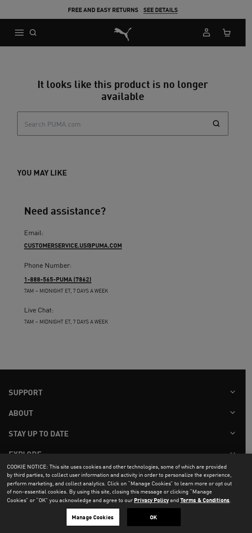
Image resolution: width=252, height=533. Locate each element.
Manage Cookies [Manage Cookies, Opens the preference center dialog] (93, 517)
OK (153, 517)
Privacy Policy (151, 500)
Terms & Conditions (205, 500)
